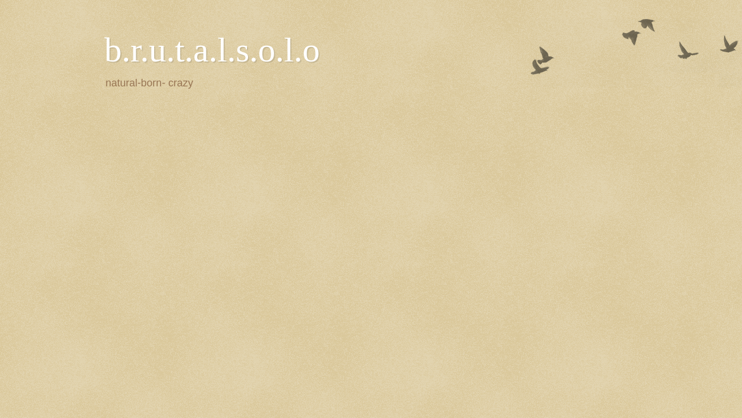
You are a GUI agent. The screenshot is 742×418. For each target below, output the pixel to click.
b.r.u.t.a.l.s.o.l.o (212, 50)
